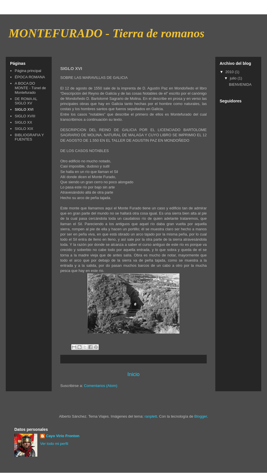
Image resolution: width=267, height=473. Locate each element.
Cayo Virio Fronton (63, 436)
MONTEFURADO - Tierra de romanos (106, 33)
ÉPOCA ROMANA (30, 77)
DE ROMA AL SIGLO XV (26, 101)
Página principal (28, 71)
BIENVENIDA (240, 84)
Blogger (200, 416)
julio (234, 78)
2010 (230, 72)
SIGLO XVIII (25, 116)
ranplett (150, 416)
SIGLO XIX (24, 128)
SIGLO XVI (24, 109)
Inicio (133, 374)
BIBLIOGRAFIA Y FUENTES (29, 137)
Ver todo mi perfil (54, 443)
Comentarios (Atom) (100, 386)
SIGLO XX (23, 122)
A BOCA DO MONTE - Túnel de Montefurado (30, 87)
